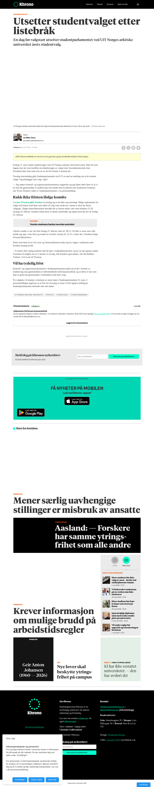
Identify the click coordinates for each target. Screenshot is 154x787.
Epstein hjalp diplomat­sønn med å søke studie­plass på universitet (123, 615)
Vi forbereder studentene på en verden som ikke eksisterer (124, 592)
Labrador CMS (113, 740)
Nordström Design (116, 735)
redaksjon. (83, 718)
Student (110, 5)
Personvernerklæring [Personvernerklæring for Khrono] (34, 727)
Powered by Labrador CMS (77, 783)
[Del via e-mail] (138, 148)
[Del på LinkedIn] (133, 148)
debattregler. (70, 721)
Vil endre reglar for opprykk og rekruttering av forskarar (125, 627)
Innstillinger (143, 785)
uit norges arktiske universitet (29, 295)
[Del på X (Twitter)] (128, 148)
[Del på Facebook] (124, 148)
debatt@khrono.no (109, 710)
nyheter (50, 295)
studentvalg (62, 295)
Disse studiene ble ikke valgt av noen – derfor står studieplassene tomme (124, 580)
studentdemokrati (79, 295)
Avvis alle (52, 780)
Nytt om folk (123, 5)
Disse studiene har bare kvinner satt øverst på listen (123, 604)
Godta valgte (36, 780)
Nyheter (89, 5)
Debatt (100, 5)
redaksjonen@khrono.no (112, 706)
